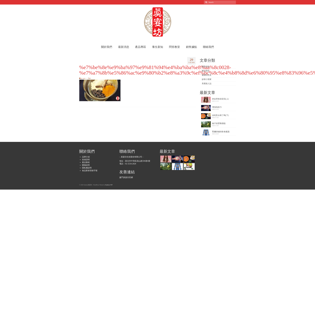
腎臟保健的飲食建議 (220, 132)
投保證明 (86, 160)
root (84, 78)
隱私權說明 (87, 168)
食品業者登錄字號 (89, 171)
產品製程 (86, 162)
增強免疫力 (217, 107)
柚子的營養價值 (219, 123)
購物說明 (86, 165)
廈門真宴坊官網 (126, 177)
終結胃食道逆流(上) (220, 99)
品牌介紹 (86, 157)
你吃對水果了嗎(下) (220, 115)
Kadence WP (108, 185)
